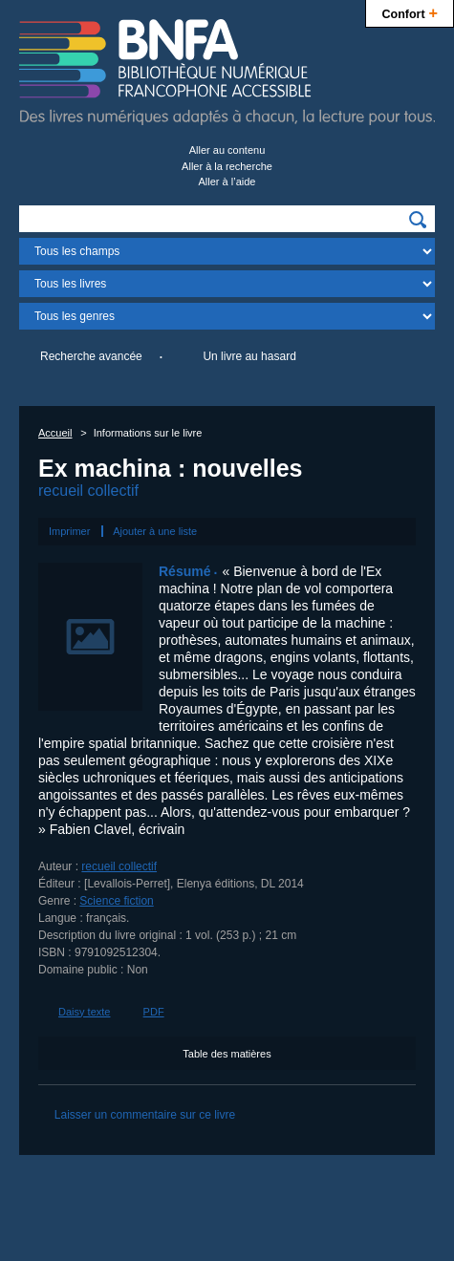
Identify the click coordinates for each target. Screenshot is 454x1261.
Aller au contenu (227, 150)
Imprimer (69, 531)
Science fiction (116, 901)
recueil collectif (88, 490)
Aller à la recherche (227, 166)
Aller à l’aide (227, 181)
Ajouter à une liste (155, 531)
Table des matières (226, 1053)
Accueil (55, 432)
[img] (417, 219)
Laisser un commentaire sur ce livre (144, 1115)
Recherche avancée (91, 356)
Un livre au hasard (249, 356)
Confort (409, 12)
